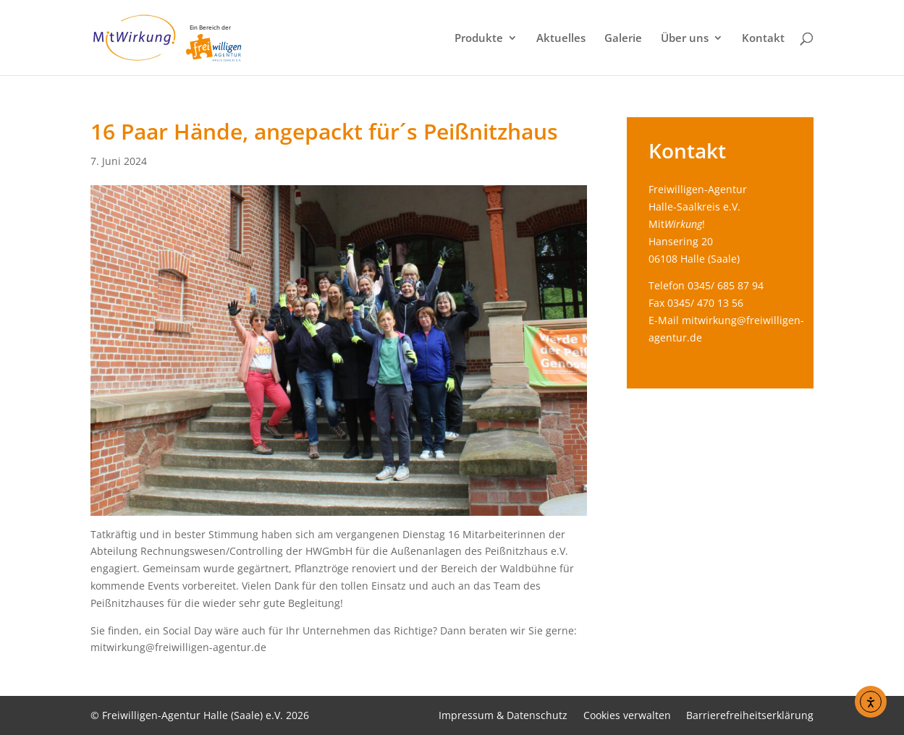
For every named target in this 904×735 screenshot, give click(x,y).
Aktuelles (561, 39)
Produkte (479, 39)
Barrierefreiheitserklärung (750, 715)
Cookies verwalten (627, 715)
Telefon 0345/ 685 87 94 (706, 285)
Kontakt (763, 39)
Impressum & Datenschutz (503, 715)
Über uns (685, 39)
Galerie (623, 39)
